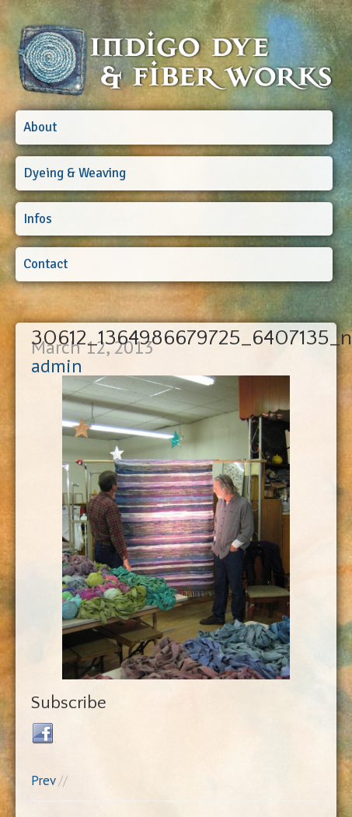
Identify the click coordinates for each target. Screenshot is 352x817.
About (40, 127)
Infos (37, 219)
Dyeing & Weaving (74, 173)
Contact (45, 264)
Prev (43, 780)
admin (56, 366)
